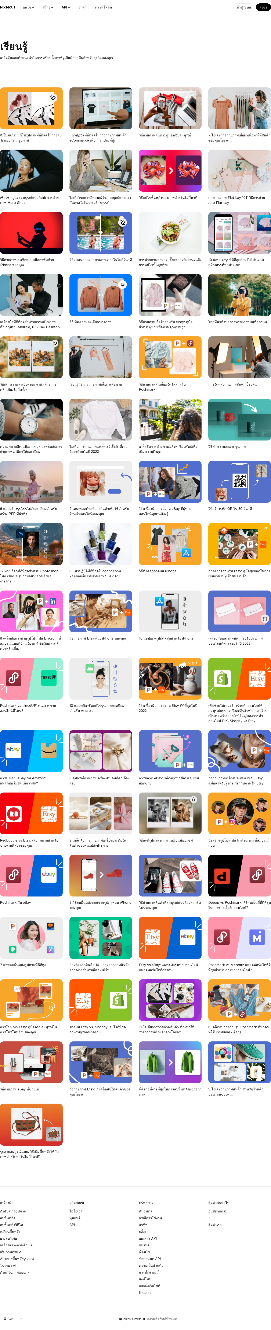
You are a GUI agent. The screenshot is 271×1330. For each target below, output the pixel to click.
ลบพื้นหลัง (7, 1218)
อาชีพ (143, 1225)
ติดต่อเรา (215, 1225)
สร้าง (48, 7)
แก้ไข (28, 7)
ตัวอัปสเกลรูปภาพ (13, 1211)
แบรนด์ (144, 1245)
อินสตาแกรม (217, 1211)
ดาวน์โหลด (103, 7)
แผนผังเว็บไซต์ (149, 1286)
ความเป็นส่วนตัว (151, 1265)
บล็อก (143, 1231)
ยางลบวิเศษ (8, 1238)
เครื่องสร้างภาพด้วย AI (17, 1245)
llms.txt (145, 1293)
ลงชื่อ (263, 7)
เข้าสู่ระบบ (243, 7)
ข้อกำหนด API (150, 1259)
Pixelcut (7, 7)
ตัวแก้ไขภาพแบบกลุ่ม (16, 1272)
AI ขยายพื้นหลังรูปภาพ (17, 1259)
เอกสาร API (148, 1238)
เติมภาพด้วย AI (11, 1252)
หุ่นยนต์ (74, 1218)
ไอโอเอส (76, 1211)
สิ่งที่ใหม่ (145, 1279)
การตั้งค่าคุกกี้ (149, 1272)
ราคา (83, 7)
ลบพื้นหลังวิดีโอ (11, 1225)
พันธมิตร (145, 1211)
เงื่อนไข (144, 1252)
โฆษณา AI (8, 1265)
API (66, 7)
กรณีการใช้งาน (150, 1218)
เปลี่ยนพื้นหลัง (10, 1231)
